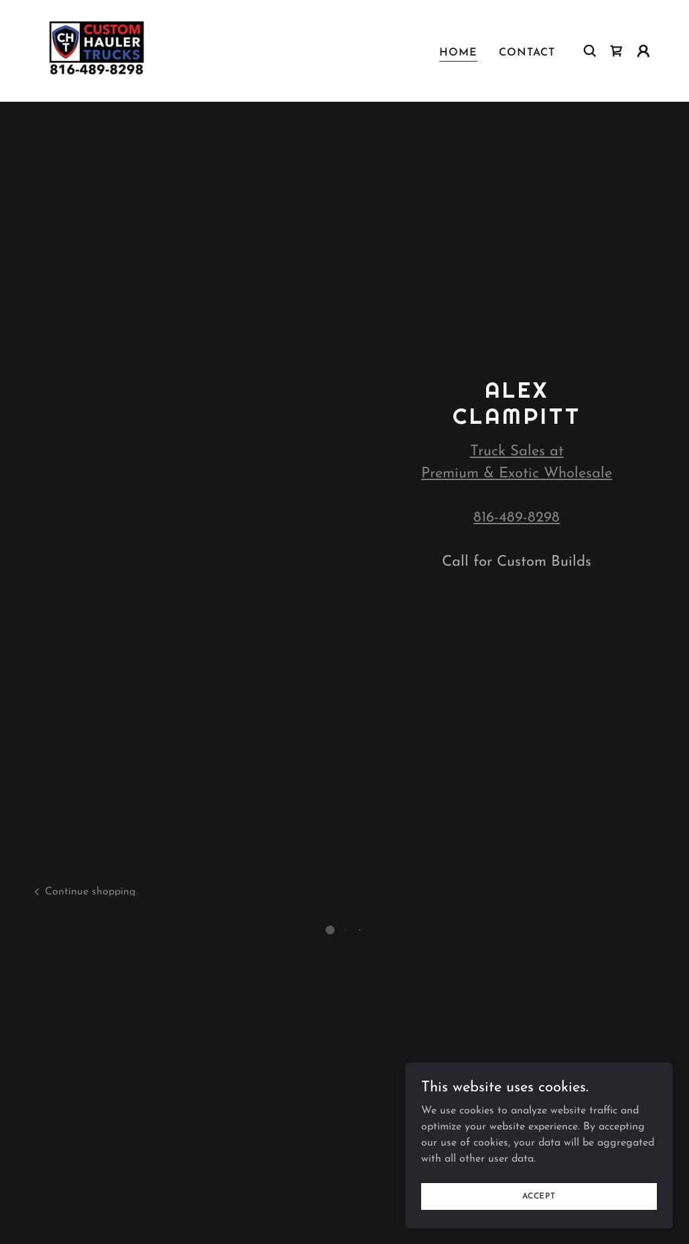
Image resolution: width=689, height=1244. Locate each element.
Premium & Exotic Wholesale (516, 473)
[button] (616, 49)
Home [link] (458, 51)
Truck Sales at (517, 451)
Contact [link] (527, 51)
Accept (539, 1196)
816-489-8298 (516, 518)
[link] (95, 49)
